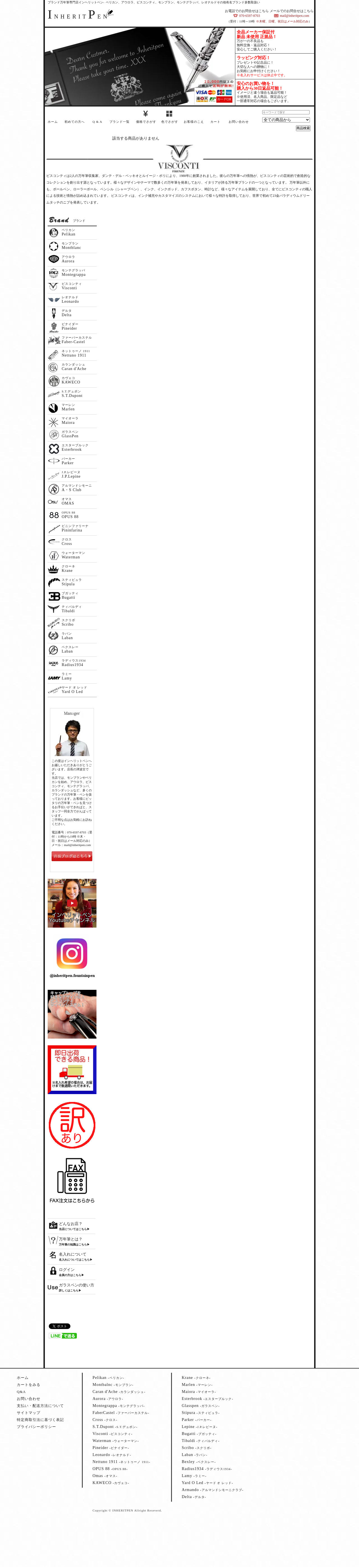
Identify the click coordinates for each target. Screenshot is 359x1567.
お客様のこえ (194, 121)
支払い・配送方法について (40, 1406)
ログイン (67, 1270)
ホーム (53, 121)
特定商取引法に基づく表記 (40, 1420)
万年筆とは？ (70, 1239)
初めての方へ (75, 121)
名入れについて (72, 1254)
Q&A (21, 1392)
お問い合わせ (239, 121)
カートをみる (28, 1385)
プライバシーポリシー (36, 1427)
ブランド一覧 (119, 121)
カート (215, 121)
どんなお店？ (70, 1224)
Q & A (97, 121)
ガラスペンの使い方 (76, 1285)
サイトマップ (28, 1413)
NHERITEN (78, 16)
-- (108, 1378)
